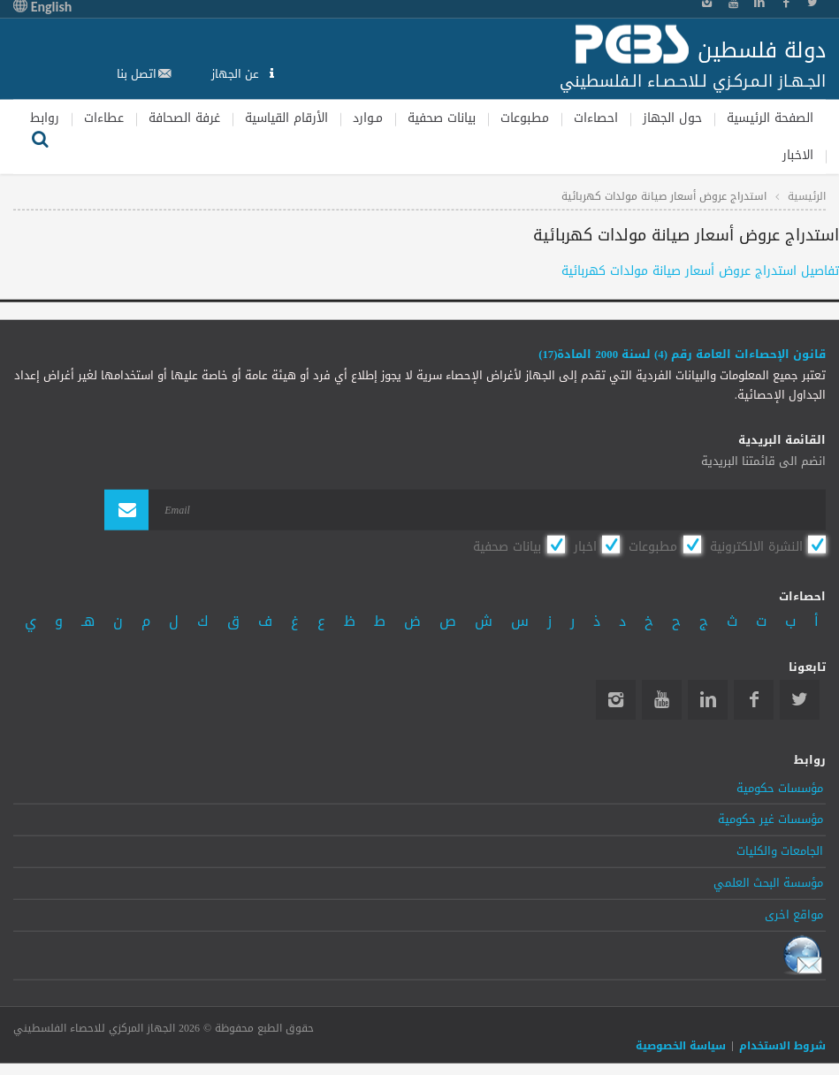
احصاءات (596, 117)
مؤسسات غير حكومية (770, 819)
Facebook (754, 700)
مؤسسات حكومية (779, 787)
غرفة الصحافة (184, 117)
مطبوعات (524, 117)
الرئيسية (807, 196)
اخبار (585, 545)
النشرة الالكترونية (756, 545)
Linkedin (708, 700)
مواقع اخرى (794, 915)
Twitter (800, 700)
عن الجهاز (237, 74)
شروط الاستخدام (782, 1046)
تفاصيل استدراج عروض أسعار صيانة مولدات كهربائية (700, 270)
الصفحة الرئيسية (770, 117)
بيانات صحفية (442, 117)
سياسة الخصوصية (681, 1046)
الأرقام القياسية (286, 117)
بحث (39, 137)
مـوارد (368, 117)
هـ (88, 620)
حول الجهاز (672, 117)
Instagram (616, 700)
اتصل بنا (136, 74)
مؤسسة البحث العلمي (768, 883)
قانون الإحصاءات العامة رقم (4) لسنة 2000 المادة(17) (682, 354)
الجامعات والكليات (779, 851)
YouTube (662, 700)
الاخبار (797, 155)
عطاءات (104, 117)
